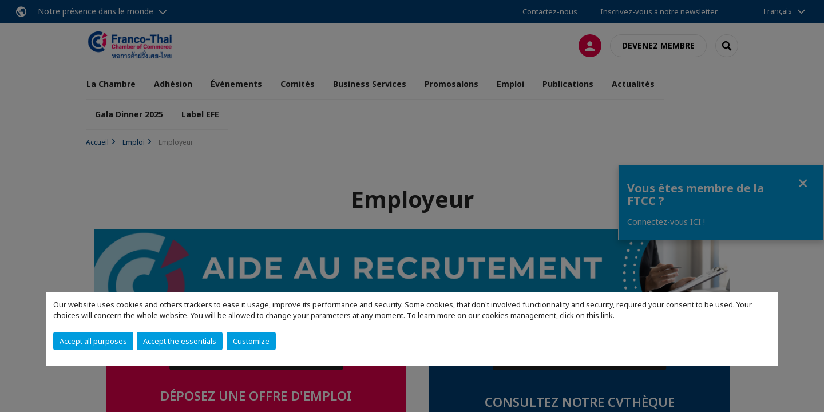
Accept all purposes (93, 341)
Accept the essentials (179, 341)
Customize (251, 341)
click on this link (586, 315)
